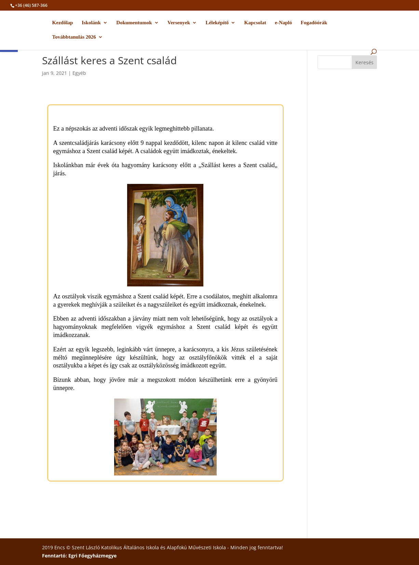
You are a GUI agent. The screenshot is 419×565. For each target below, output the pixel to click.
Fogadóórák (314, 22)
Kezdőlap (62, 22)
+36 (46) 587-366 (31, 5)
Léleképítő (217, 22)
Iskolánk (91, 22)
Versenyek (178, 22)
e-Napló (283, 22)
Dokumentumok (134, 22)
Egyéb (79, 73)
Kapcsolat (255, 22)
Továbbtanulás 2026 (74, 37)
